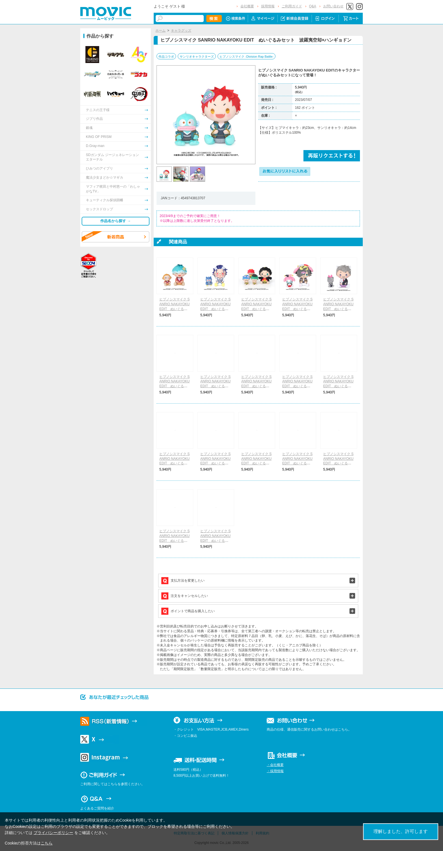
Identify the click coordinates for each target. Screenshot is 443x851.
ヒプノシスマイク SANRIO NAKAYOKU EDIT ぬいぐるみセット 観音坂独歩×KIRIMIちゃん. (215, 540)
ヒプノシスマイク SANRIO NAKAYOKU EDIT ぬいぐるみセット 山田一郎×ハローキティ (174, 386)
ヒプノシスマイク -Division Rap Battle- (246, 56)
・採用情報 (275, 771)
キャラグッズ (181, 31)
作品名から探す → (115, 221)
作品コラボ (166, 56)
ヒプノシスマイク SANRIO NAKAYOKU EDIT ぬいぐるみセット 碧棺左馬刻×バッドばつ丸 (297, 386)
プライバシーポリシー (53, 832)
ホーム (160, 31)
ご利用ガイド (292, 6)
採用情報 (268, 6)
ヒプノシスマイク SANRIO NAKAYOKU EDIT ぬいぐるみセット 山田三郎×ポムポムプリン (256, 386)
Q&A (312, 6)
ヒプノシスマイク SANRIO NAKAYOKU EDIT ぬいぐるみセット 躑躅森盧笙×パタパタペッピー (215, 308)
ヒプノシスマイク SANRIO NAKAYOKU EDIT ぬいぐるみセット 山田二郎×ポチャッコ (215, 386)
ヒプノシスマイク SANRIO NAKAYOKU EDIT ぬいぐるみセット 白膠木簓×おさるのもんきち (174, 308)
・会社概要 (275, 765)
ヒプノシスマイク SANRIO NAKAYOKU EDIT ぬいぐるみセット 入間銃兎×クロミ (338, 386)
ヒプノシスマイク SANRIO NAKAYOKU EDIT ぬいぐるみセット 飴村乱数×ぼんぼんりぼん (215, 463)
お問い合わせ (333, 6)
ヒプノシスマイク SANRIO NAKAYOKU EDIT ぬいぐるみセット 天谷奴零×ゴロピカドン (256, 308)
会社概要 (247, 6)
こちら (47, 843)
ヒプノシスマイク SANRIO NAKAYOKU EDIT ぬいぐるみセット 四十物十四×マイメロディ (297, 308)
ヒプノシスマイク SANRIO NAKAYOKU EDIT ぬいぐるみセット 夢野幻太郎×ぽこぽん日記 (256, 463)
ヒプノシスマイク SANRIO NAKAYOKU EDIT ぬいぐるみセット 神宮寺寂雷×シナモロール (338, 463)
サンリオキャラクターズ (197, 56)
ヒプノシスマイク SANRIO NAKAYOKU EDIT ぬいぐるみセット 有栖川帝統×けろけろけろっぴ (297, 463)
